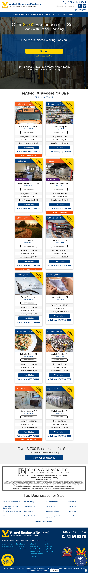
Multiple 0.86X (59, 246)
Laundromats (71, 511)
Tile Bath (21, 388)
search (44, 51)
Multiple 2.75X (59, 417)
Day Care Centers (30, 516)
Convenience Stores (53, 511)
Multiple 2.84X (29, 132)
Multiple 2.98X (29, 360)
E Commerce (71, 502)
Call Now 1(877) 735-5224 (28, 151)
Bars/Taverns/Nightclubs (12, 511)
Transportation (29, 506)
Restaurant (21, 161)
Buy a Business (18, 14)
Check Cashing (54, 275)
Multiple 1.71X (29, 303)
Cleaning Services (73, 516)
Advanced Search (44, 56)
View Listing (29, 147)
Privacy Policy (35, 551)
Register (82, 10)
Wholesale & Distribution (11, 502)
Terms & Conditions (36, 553)
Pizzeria (51, 161)
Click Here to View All (44, 97)
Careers (33, 556)
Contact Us (34, 546)
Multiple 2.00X (59, 132)
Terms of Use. (41, 571)
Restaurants (28, 511)
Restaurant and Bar (25, 331)
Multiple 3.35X (29, 417)
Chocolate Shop (54, 331)
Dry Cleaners (53, 388)
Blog (59, 14)
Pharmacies (7, 516)
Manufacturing (29, 502)
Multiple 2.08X (59, 360)
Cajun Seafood (54, 218)
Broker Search (35, 549)
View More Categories (44, 521)
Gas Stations (50, 506)
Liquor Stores (71, 506)
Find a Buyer (20, 546)
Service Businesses (52, 502)
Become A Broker (69, 14)
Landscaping (22, 218)
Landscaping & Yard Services (53, 516)
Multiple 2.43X (29, 246)
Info (53, 14)
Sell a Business (30, 14)
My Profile (48, 549)
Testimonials (6, 549)
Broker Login (49, 551)
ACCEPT (54, 571)
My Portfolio (49, 546)
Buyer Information (8, 546)
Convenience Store (55, 104)
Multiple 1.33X (59, 189)
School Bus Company (26, 104)
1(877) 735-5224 (74, 2)
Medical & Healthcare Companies (10, 507)
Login (74, 10)
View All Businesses (44, 457)
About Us (33, 544)
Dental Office (22, 275)
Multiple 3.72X (29, 189)
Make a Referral (44, 14)
